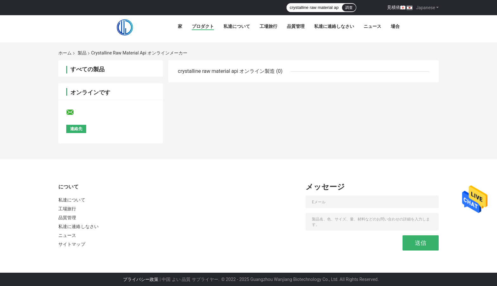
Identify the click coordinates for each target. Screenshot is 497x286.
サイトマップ (71, 244)
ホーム (65, 52)
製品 (82, 52)
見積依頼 (396, 7)
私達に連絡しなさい (334, 26)
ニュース (372, 26)
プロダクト (203, 26)
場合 (395, 26)
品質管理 (296, 26)
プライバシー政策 (140, 279)
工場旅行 (268, 26)
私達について (236, 26)
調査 (349, 7)
